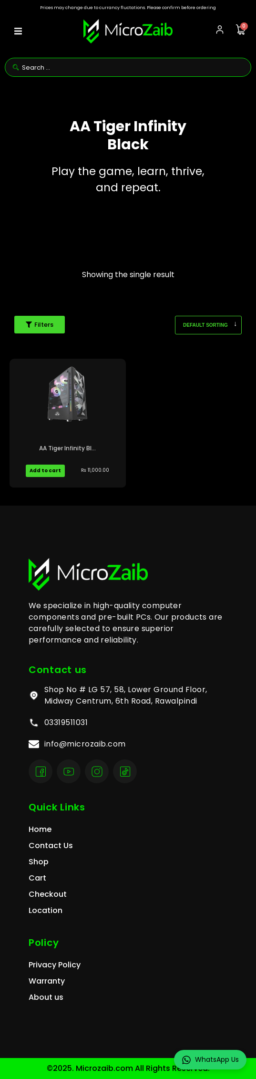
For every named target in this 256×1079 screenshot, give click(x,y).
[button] (18, 31)
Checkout (48, 894)
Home (40, 829)
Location (45, 910)
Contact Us (51, 845)
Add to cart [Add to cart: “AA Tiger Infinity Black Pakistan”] (45, 470)
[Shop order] (208, 325)
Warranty (47, 980)
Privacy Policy (55, 964)
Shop (39, 861)
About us (46, 997)
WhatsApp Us (210, 1060)
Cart (37, 877)
